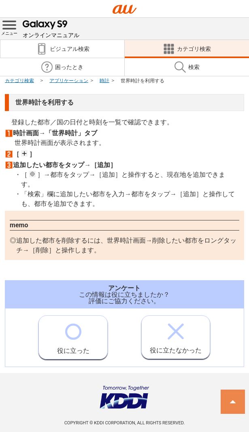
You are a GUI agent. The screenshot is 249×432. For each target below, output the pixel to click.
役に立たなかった (176, 335)
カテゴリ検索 (19, 80)
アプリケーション (68, 80)
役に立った (73, 335)
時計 (104, 80)
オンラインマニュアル (51, 28)
